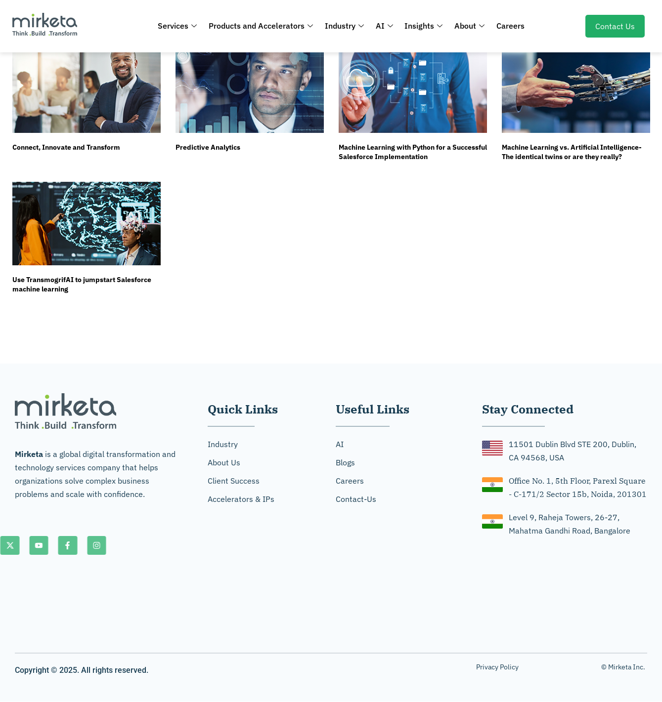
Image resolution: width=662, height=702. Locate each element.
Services (180, 26)
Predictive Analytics (208, 147)
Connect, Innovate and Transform (66, 147)
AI (384, 26)
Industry (345, 26)
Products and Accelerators (263, 26)
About (468, 26)
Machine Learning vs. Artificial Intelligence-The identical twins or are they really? (572, 152)
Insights (423, 26)
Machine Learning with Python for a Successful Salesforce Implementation (413, 152)
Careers (508, 26)
